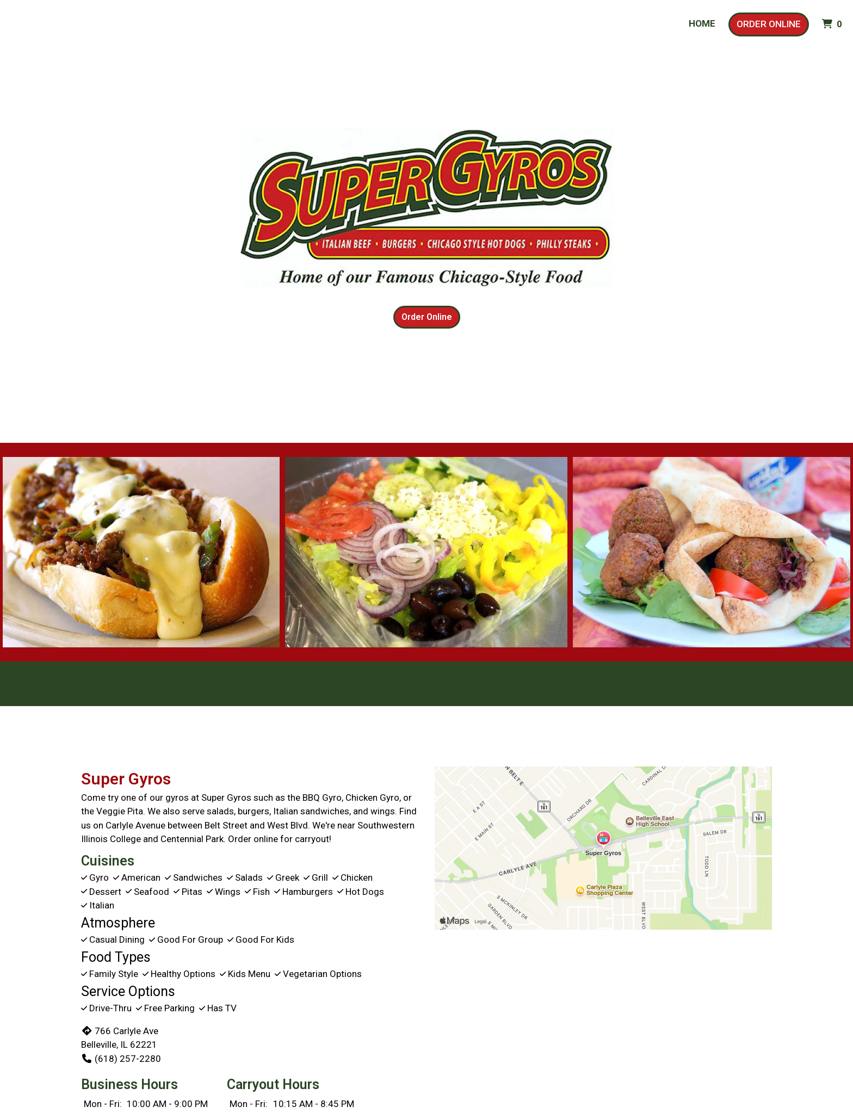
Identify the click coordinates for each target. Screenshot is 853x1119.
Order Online (769, 23)
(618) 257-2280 (121, 1058)
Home (702, 23)
